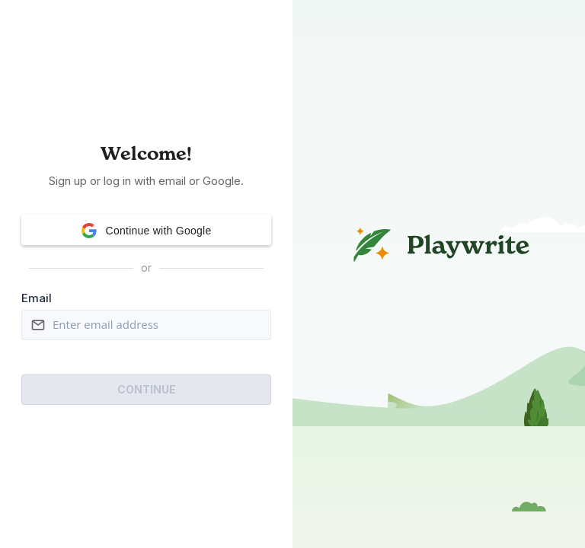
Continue (146, 389)
